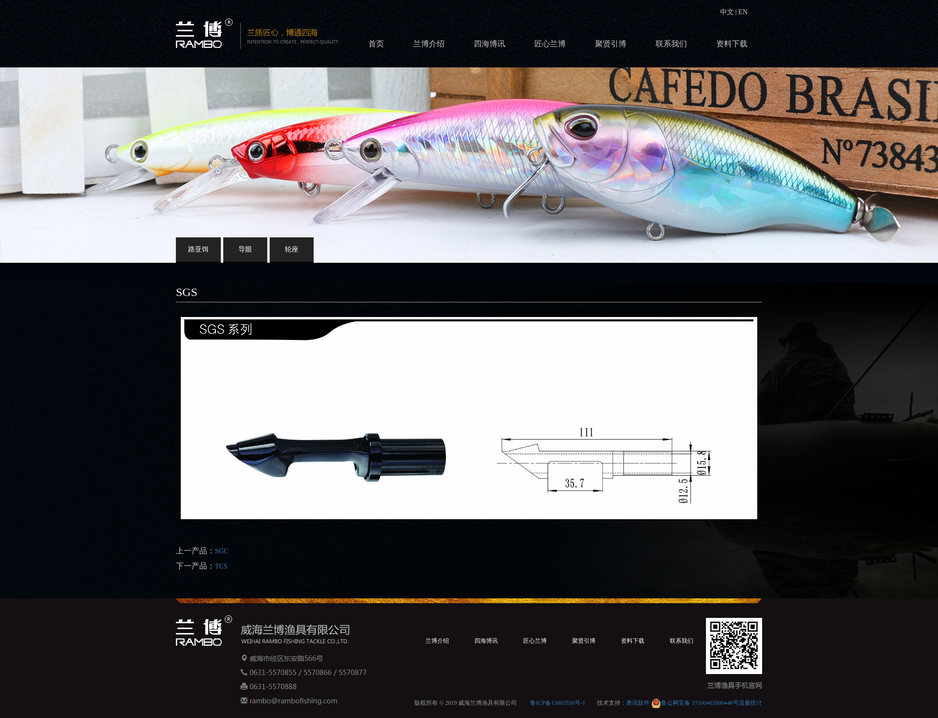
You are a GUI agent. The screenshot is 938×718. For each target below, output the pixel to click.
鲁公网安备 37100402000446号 (695, 702)
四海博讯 (489, 44)
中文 (728, 12)
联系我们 (671, 44)
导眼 (245, 249)
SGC (221, 551)
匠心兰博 (550, 44)
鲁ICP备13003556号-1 (557, 702)
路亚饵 (198, 249)
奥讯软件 (638, 702)
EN (742, 12)
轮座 (291, 249)
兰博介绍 (429, 44)
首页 (376, 44)
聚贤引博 (610, 44)
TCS (221, 566)
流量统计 (750, 702)
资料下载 (731, 44)
